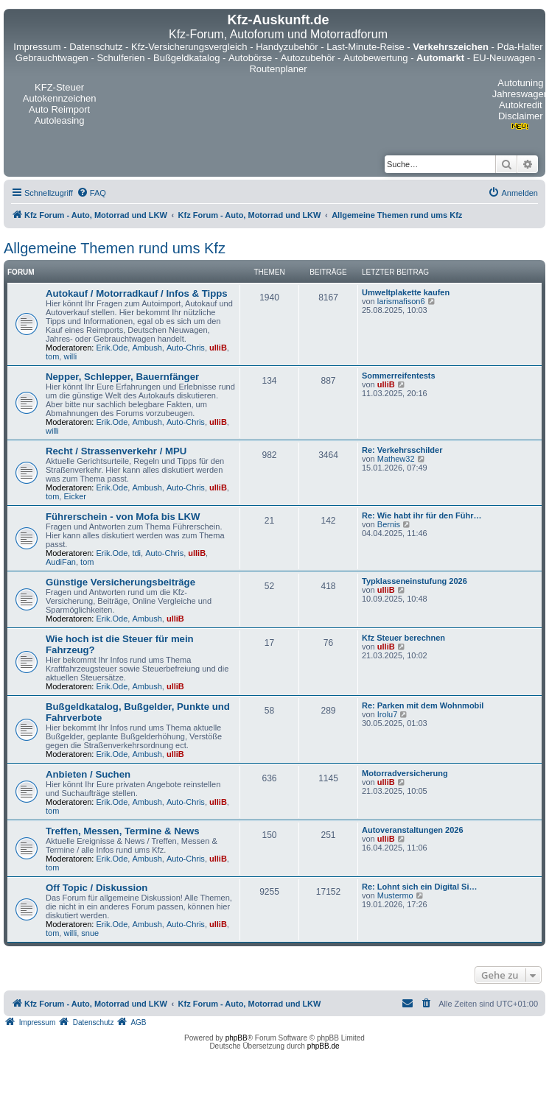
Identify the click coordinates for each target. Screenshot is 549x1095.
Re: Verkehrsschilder (402, 450)
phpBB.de (323, 1046)
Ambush (146, 347)
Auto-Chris (186, 347)
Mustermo (395, 895)
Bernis (388, 524)
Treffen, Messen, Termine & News (123, 831)
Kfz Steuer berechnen (403, 637)
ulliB (218, 347)
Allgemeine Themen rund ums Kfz (114, 248)
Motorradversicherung (405, 773)
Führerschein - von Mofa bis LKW (123, 516)
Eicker (74, 496)
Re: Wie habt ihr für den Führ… (421, 515)
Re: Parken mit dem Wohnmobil (422, 705)
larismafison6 (401, 301)
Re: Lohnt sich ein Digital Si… (419, 886)
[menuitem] (91, 193)
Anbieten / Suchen (88, 774)
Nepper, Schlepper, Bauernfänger (122, 376)
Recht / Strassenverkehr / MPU (116, 451)
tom (52, 356)
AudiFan (61, 561)
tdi (136, 553)
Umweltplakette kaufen (406, 292)
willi (70, 356)
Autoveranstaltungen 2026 (413, 829)
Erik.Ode (112, 347)
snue (90, 933)
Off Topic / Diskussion (96, 887)
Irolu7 (387, 714)
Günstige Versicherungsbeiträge (120, 582)
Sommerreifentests (399, 375)
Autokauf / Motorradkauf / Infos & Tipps (137, 293)
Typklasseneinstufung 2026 (414, 581)
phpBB (236, 1038)
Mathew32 (396, 458)
